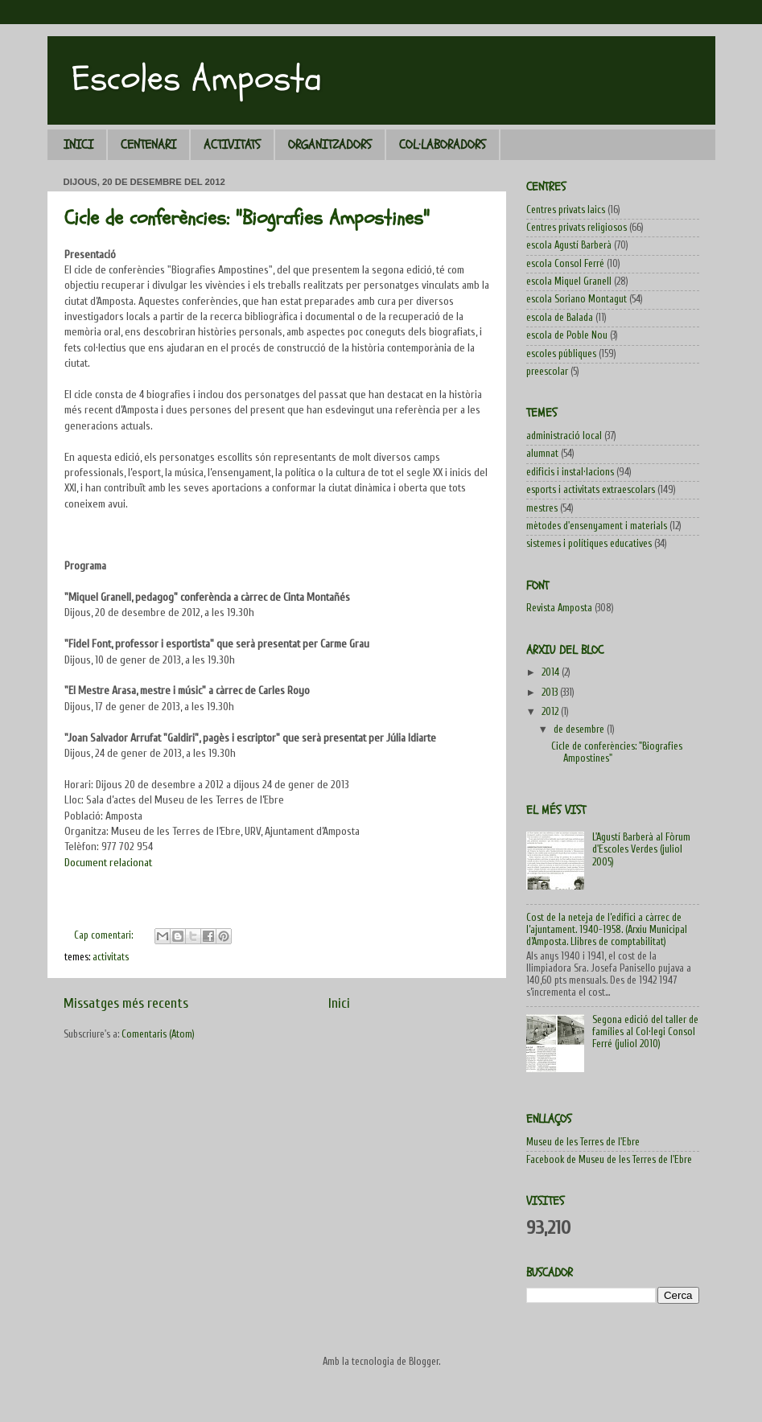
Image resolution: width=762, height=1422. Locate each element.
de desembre (580, 729)
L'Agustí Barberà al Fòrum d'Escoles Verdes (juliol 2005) (641, 849)
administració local (564, 436)
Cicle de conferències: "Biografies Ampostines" (247, 218)
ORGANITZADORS (330, 145)
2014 (552, 672)
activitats (111, 957)
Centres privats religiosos (576, 227)
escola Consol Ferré (565, 263)
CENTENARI (148, 145)
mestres (542, 508)
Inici (339, 1003)
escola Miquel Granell (569, 281)
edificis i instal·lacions (570, 472)
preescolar (547, 371)
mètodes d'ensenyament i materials (596, 526)
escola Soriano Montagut (576, 299)
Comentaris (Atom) (158, 1034)
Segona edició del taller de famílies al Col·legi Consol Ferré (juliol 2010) (645, 1032)
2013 (551, 692)
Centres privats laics (565, 210)
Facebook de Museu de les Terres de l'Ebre (609, 1159)
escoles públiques (561, 354)
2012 (551, 711)
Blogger (424, 1361)
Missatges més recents (126, 1003)
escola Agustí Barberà (569, 245)
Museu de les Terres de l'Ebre (583, 1142)
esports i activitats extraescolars (590, 489)
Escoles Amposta (197, 79)
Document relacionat (108, 863)
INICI (78, 145)
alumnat (542, 453)
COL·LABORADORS (442, 145)
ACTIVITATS (232, 145)
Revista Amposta (559, 608)
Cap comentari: (104, 935)
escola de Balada (559, 317)
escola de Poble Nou (567, 335)
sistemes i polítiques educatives (589, 543)
